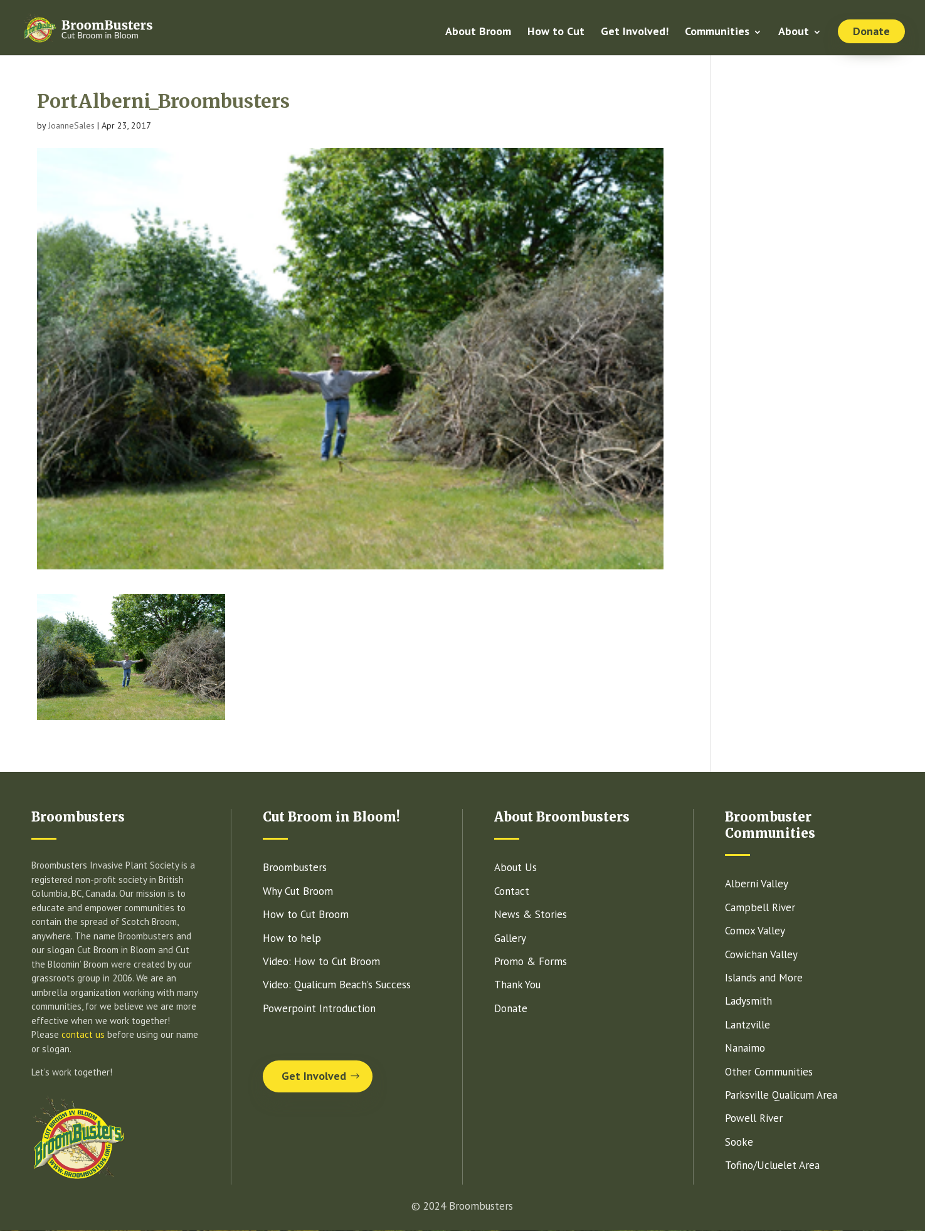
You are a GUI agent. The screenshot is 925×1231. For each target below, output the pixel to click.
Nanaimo (745, 1048)
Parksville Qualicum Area (781, 1095)
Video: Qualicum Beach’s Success (337, 984)
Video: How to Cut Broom (321, 961)
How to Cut (555, 32)
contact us (83, 1034)
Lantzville (747, 1025)
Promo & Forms (530, 961)
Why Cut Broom (298, 891)
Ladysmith (748, 1001)
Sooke (739, 1142)
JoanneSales (71, 125)
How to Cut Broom (306, 914)
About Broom (478, 32)
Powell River (754, 1118)
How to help (292, 938)
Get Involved (314, 1076)
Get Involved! (635, 32)
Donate (871, 31)
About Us (515, 867)
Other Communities (769, 1072)
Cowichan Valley (761, 954)
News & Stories (530, 914)
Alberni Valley (756, 883)
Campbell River (760, 907)
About (793, 32)
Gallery (510, 938)
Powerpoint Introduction (319, 1008)
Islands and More (764, 978)
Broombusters (295, 867)
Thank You (517, 984)
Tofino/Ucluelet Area (772, 1165)
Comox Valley (755, 931)
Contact (511, 891)
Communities (717, 32)
